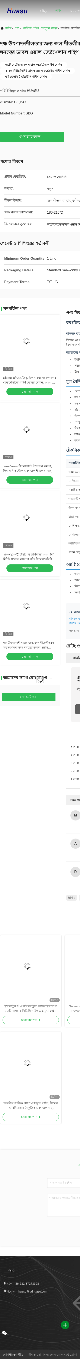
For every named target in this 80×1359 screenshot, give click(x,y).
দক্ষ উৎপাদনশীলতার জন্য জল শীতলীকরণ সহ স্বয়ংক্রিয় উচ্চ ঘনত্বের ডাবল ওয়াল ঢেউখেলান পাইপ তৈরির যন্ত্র (28, 647)
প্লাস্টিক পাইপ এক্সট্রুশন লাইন (40, 28)
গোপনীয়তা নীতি (13, 1354)
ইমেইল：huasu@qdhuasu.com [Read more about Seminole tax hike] (25, 1291)
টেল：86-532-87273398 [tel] (21, 1283)
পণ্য (58, 11)
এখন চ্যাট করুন (32, 136)
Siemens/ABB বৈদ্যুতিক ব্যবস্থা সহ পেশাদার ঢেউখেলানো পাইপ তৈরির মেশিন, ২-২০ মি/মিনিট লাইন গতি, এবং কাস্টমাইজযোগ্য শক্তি (29, 382)
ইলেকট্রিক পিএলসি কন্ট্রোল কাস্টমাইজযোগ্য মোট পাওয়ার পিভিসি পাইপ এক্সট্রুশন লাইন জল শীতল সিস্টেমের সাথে (30, 1009)
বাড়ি (43, 11)
